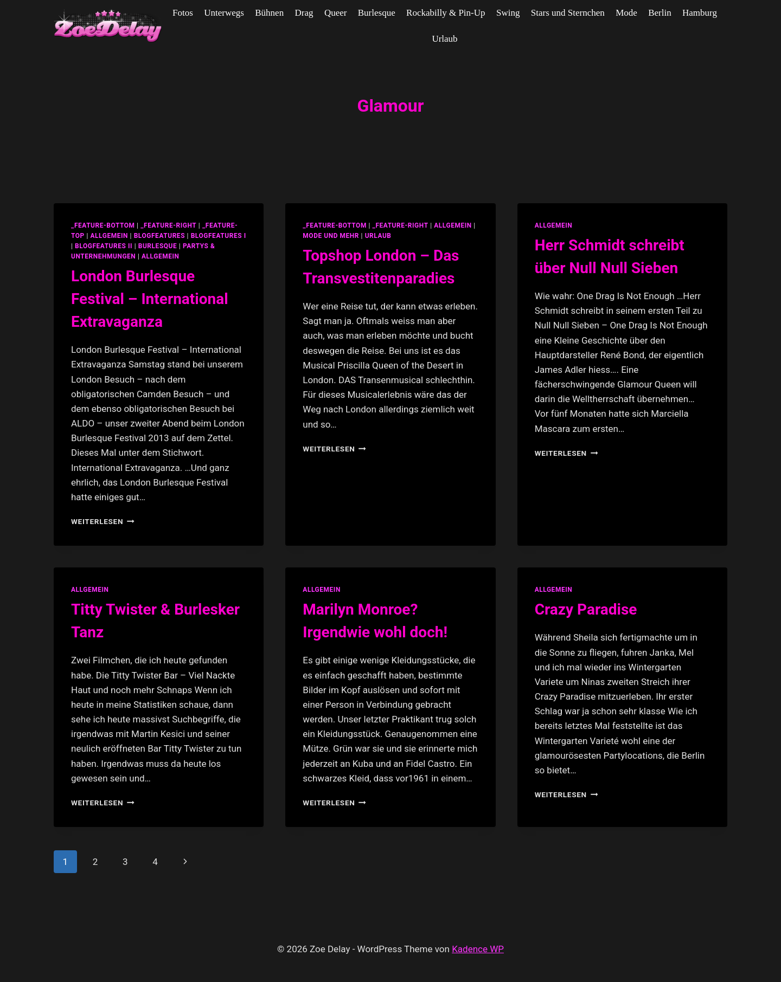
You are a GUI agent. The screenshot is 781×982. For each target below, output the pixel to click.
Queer (335, 13)
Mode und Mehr (331, 236)
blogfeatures (159, 236)
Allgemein (161, 256)
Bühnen (269, 13)
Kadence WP (478, 949)
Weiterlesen (103, 521)
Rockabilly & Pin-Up (445, 13)
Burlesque (376, 13)
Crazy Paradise (586, 609)
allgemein (109, 236)
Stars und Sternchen (568, 13)
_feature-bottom (103, 225)
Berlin (659, 13)
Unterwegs (224, 13)
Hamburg (699, 13)
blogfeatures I (218, 236)
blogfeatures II (103, 246)
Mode (626, 13)
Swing (508, 13)
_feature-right (168, 225)
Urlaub (444, 39)
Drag (304, 13)
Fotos (182, 13)
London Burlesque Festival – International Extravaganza (149, 299)
